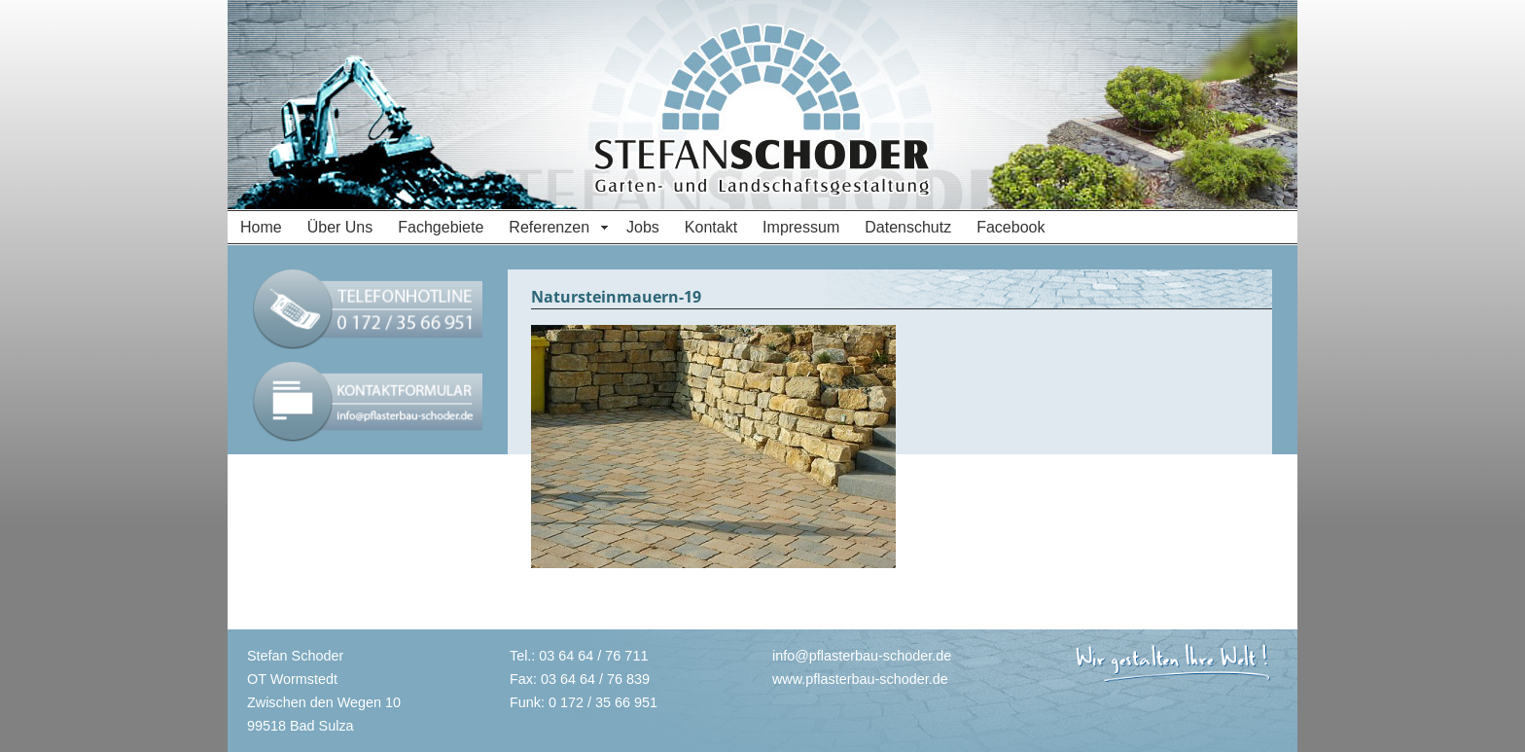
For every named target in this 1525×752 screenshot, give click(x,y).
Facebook (1010, 227)
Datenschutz (908, 227)
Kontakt (711, 227)
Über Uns (340, 227)
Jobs (642, 227)
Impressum (800, 227)
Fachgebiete (440, 227)
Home (261, 227)
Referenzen (549, 227)
